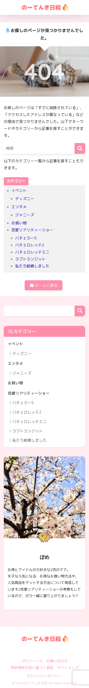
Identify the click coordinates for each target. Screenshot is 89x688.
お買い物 (19, 223)
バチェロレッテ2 (29, 245)
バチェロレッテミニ (32, 252)
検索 (80, 311)
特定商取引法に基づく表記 (32, 667)
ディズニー (24, 198)
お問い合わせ (57, 660)
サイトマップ (68, 667)
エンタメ (19, 206)
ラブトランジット (30, 259)
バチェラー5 (26, 238)
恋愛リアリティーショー (32, 230)
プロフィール (32, 660)
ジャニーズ (24, 214)
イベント (19, 190)
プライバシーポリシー (44, 675)
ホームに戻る (44, 285)
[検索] (80, 148)
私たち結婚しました (32, 266)
